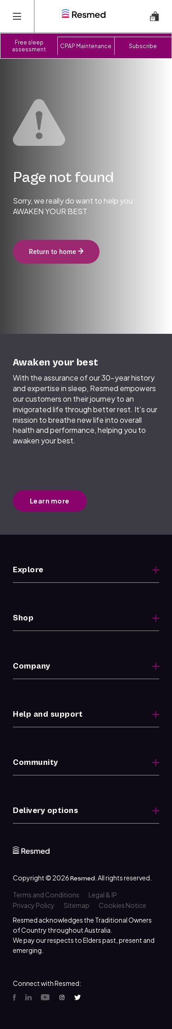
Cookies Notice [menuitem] (122, 905)
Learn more (50, 501)
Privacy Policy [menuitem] (34, 905)
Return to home (56, 251)
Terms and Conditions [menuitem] (46, 895)
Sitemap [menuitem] (76, 905)
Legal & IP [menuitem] (103, 895)
